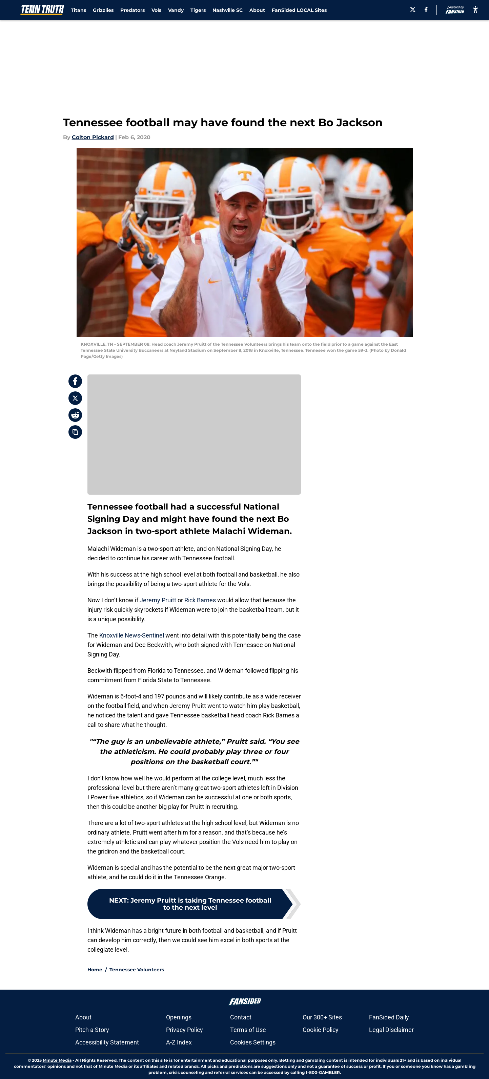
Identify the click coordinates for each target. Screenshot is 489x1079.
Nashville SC (227, 10)
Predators (132, 10)
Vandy (176, 10)
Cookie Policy (321, 1029)
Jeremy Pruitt (158, 600)
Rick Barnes (200, 600)
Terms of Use (248, 1029)
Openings (178, 1017)
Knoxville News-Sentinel (131, 635)
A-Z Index (179, 1042)
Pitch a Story (92, 1029)
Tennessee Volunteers (136, 970)
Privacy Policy (184, 1029)
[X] (412, 9)
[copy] (75, 432)
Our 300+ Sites (322, 1017)
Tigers (198, 10)
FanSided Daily (389, 1017)
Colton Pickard (93, 137)
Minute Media (57, 1060)
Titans (78, 10)
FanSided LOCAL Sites (299, 10)
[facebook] (426, 9)
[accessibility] (475, 9)
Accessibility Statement (107, 1042)
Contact (240, 1017)
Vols (156, 10)
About (257, 10)
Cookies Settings (253, 1042)
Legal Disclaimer (391, 1029)
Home (94, 970)
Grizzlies (103, 10)
